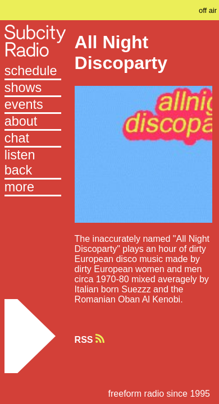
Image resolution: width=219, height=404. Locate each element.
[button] (32, 188)
